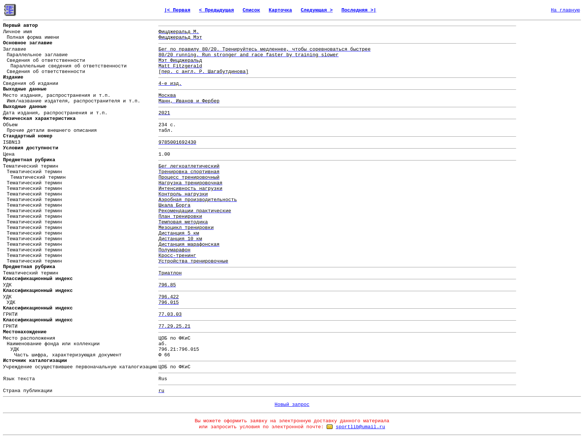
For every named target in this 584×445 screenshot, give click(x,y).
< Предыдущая (216, 10)
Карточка (280, 10)
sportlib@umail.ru (360, 427)
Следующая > (317, 10)
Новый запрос (292, 404)
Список (251, 10)
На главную (565, 10)
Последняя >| (359, 10)
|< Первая (177, 10)
